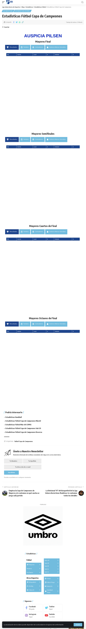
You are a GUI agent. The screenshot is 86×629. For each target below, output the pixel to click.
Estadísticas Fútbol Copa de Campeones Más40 (23, 421)
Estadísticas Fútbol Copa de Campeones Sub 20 (23, 428)
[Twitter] (53, 608)
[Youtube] (53, 616)
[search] (82, 2)
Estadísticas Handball (13, 417)
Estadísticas (8, 11)
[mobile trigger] (4, 2)
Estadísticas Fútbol (22, 11)
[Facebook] (33, 608)
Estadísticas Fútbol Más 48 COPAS (18, 424)
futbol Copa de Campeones (23, 441)
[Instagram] (33, 616)
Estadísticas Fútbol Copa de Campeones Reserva (23, 432)
